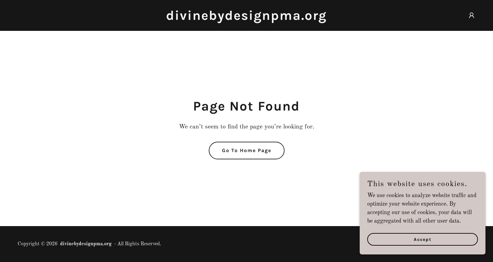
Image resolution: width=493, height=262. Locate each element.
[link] (246, 18)
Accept (423, 244)
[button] (471, 15)
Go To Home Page (246, 150)
